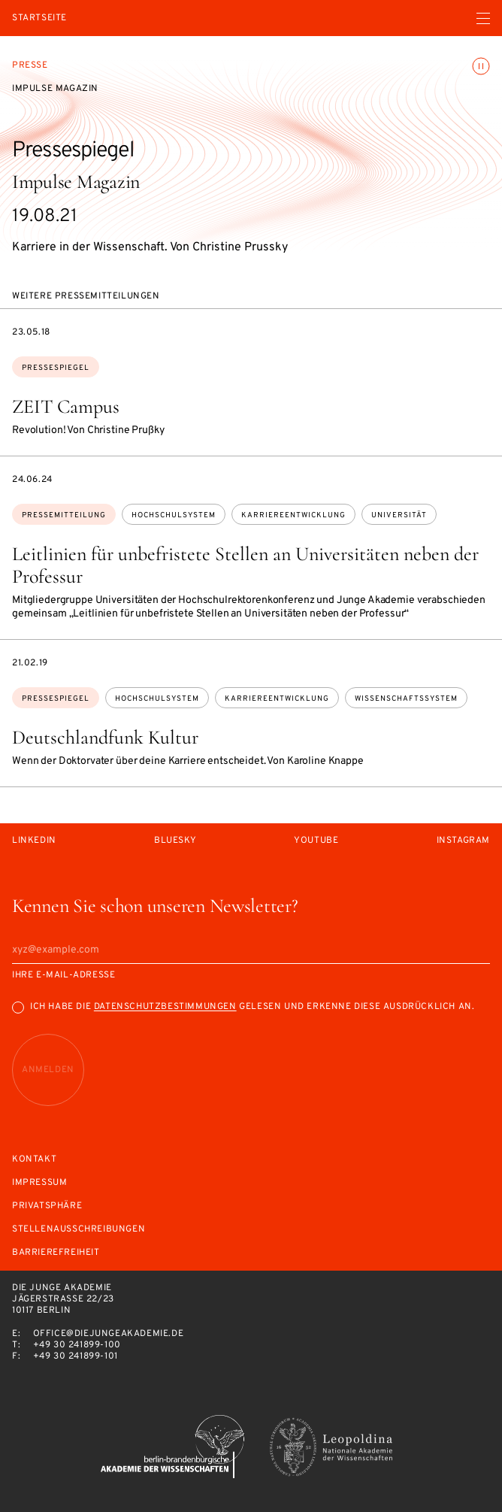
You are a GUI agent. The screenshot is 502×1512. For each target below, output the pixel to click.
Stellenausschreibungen (78, 1229)
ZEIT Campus (65, 406)
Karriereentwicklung (293, 515)
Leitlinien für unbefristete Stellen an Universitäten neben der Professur (245, 565)
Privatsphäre (47, 1206)
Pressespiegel (55, 368)
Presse (30, 65)
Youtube (316, 841)
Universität (399, 515)
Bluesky (175, 841)
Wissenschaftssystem (406, 699)
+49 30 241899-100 (77, 1345)
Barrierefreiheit (56, 1253)
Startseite (39, 18)
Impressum (39, 1183)
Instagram (463, 841)
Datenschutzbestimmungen (165, 1007)
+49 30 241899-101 (75, 1356)
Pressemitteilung (64, 515)
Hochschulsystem (174, 515)
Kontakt (34, 1159)
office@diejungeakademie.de (108, 1334)
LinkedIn (34, 841)
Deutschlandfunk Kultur (105, 737)
